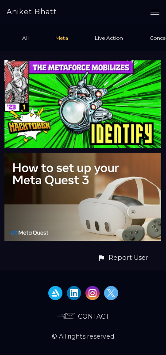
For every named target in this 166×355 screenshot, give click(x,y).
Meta (61, 38)
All (25, 38)
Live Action (109, 38)
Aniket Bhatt (32, 12)
